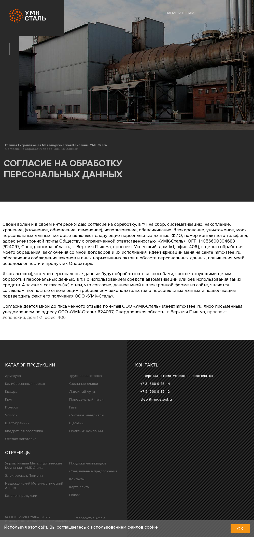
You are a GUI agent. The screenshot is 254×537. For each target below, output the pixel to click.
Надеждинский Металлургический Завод (34, 485)
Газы (73, 407)
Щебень (76, 423)
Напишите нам (176, 12)
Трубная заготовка (85, 376)
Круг (8, 399)
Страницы (18, 452)
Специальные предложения (93, 471)
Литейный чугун (82, 391)
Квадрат (12, 391)
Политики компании (86, 431)
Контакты (76, 479)
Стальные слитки (83, 383)
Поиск (74, 495)
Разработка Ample (90, 518)
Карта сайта (79, 487)
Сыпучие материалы (86, 415)
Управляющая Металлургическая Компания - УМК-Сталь (33, 465)
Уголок (11, 415)
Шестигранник (17, 423)
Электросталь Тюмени (24, 475)
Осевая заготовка (20, 439)
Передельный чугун (86, 399)
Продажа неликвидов (87, 463)
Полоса (11, 407)
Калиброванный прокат (25, 383)
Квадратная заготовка (24, 431)
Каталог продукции (30, 365)
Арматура (13, 376)
